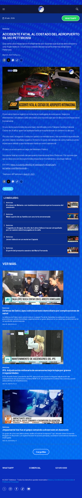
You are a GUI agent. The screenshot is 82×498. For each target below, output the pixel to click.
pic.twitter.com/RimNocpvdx (14, 168)
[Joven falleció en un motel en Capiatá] (72, 239)
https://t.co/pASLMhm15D (21, 165)
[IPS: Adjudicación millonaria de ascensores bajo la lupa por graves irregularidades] (41, 347)
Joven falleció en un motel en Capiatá (22, 239)
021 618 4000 (61, 468)
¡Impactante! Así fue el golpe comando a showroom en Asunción (35, 430)
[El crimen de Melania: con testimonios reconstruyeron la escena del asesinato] (72, 205)
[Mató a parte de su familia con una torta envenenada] (72, 216)
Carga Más (41, 452)
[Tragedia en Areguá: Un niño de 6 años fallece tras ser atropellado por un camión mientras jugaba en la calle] (72, 227)
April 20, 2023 (29, 174)
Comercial (35, 468)
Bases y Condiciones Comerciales (61, 480)
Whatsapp (70, 18)
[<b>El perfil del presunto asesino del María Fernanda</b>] (72, 250)
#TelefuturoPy (39, 165)
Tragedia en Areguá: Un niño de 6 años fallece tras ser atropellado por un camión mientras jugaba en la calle (34, 229)
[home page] (41, 9)
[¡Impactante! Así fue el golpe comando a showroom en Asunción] (41, 407)
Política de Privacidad (10, 482)
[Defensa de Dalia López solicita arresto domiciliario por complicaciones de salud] (41, 288)
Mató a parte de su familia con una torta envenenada (28, 217)
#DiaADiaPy (50, 165)
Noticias (5, 29)
